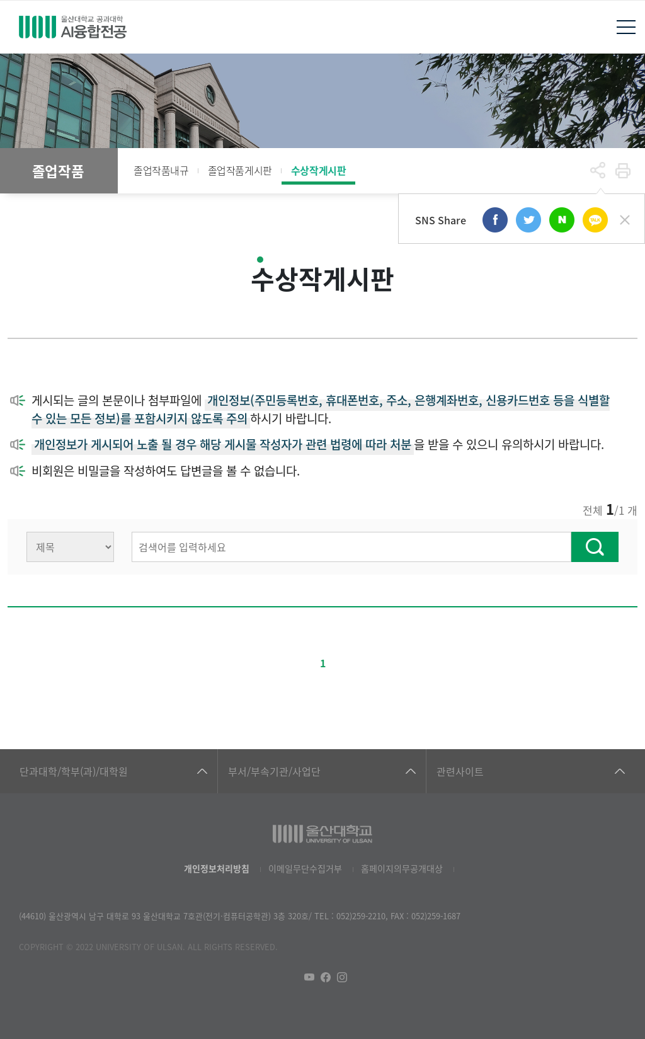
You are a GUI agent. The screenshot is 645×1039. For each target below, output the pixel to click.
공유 (597, 170)
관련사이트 (460, 771)
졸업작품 (58, 170)
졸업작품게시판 (240, 170)
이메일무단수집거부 (305, 868)
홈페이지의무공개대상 (402, 868)
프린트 (623, 170)
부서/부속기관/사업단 (274, 771)
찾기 (595, 547)
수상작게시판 (318, 170)
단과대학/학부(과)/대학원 (74, 771)
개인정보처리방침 (216, 868)
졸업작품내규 (161, 170)
